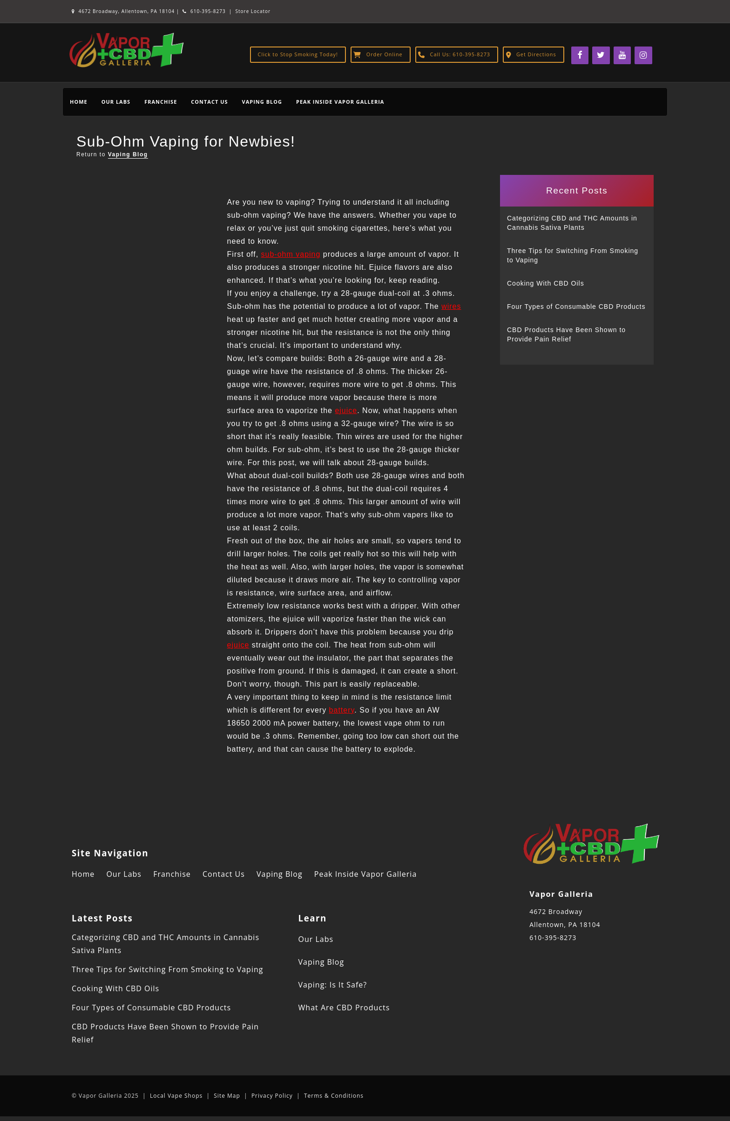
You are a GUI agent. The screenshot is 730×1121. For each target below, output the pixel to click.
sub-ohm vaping (291, 254)
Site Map (227, 1096)
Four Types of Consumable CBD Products (576, 306)
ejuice (346, 410)
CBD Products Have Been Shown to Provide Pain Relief (566, 334)
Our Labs (115, 101)
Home (79, 101)
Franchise (160, 101)
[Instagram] (643, 55)
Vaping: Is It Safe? (332, 985)
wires (451, 306)
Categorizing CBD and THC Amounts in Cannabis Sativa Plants (572, 222)
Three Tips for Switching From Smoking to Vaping (572, 255)
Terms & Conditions (334, 1096)
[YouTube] (622, 55)
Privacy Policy (272, 1096)
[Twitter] (601, 55)
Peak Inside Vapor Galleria (340, 101)
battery (342, 710)
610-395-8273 (203, 11)
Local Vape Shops (176, 1096)
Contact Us (209, 101)
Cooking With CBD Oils (545, 283)
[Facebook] (580, 55)
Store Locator (253, 11)
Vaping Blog (262, 101)
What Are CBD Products (344, 1007)
